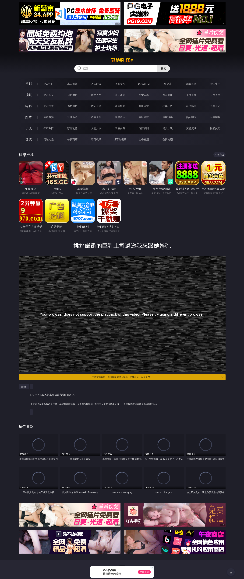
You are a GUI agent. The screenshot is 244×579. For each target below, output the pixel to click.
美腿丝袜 (144, 117)
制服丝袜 (144, 106)
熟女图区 (191, 117)
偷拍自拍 (72, 106)
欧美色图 (96, 117)
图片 (28, 117)
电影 (28, 106)
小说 (28, 128)
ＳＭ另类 (215, 95)
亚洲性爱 (48, 106)
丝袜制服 (168, 95)
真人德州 (72, 84)
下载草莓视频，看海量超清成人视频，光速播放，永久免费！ (158, 377)
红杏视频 (144, 139)
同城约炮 (48, 139)
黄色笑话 (191, 128)
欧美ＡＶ (96, 95)
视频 (28, 95)
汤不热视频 (120, 139)
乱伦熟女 (191, 106)
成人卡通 (96, 106)
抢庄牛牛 (215, 84)
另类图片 (215, 117)
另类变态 (215, 106)
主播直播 (191, 95)
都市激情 (48, 128)
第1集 (24, 386)
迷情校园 (144, 128)
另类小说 (168, 128)
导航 (28, 139)
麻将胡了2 (144, 84)
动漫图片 (120, 117)
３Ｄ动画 (120, 95)
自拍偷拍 (72, 95)
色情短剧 (168, 139)
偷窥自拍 (48, 117)
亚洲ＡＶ (48, 95)
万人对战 (96, 84)
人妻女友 (96, 128)
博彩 (28, 84)
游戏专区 (120, 84)
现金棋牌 (191, 84)
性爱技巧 (215, 128)
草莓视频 (96, 139)
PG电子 (48, 84)
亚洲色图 (72, 117)
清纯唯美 (168, 117)
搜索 (163, 68)
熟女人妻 (144, 95)
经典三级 (168, 106)
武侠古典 (120, 128)
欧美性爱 (120, 106)
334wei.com (122, 60)
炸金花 (167, 84)
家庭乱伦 (72, 128)
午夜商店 (72, 139)
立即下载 (144, 571)
